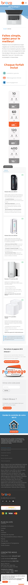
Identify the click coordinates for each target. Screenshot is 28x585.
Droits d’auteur (5, 545)
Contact (3, 528)
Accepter (5, 581)
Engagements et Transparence (10, 543)
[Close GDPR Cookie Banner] (9, 582)
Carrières (3, 532)
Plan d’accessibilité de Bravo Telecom (12, 536)
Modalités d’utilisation (7, 526)
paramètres (19, 579)
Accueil (5, 28)
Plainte (3, 539)
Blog (2, 530)
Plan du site (4, 541)
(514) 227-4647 (16, 556)
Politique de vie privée (7, 534)
